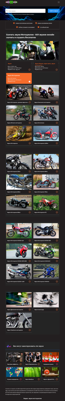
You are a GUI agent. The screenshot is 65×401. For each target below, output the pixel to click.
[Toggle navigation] (58, 2)
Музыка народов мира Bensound (13, 379)
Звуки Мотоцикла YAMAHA (41, 281)
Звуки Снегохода (39, 309)
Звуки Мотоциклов (14, 75)
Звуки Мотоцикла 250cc (13, 171)
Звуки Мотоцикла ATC (40, 212)
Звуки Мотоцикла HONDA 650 (42, 240)
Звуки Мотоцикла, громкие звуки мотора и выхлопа (18, 102)
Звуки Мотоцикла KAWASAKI (42, 261)
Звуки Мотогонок (39, 123)
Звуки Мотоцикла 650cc (13, 192)
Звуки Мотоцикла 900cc (13, 212)
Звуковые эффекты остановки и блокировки (13, 364)
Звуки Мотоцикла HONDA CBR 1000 (17, 261)
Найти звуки (53, 11)
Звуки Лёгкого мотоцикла (14, 123)
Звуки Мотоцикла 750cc (41, 192)
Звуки (9, 63)
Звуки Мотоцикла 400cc (41, 171)
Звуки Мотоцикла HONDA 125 (15, 240)
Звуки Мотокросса (12, 143)
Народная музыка (48, 364)
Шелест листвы (30, 14)
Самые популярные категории (24, 23)
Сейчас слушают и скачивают (27, 27)
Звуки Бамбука (29, 379)
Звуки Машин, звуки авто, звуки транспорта (45, 64)
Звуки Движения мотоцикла (15, 309)
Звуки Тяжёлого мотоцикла (15, 330)
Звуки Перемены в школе (31, 364)
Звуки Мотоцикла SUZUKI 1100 (15, 281)
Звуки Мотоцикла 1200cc (41, 143)
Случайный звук (44, 27)
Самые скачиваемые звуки (45, 23)
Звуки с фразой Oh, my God (49, 379)
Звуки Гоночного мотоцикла (42, 102)
